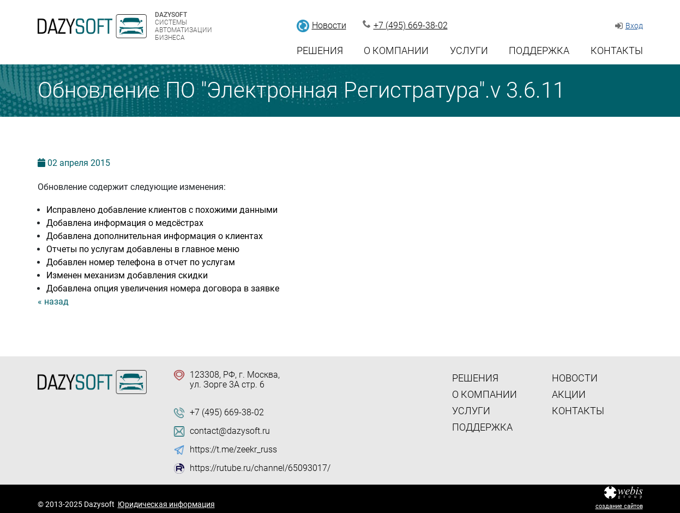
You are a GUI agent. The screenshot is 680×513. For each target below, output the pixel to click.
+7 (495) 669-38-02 (411, 25)
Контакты (617, 50)
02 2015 (78, 163)
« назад (53, 301)
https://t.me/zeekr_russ (233, 450)
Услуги (469, 50)
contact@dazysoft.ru (230, 431)
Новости (329, 25)
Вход (634, 25)
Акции (569, 394)
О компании (396, 50)
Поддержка (539, 50)
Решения (320, 50)
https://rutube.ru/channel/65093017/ (260, 468)
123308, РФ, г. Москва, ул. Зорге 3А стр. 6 (235, 380)
